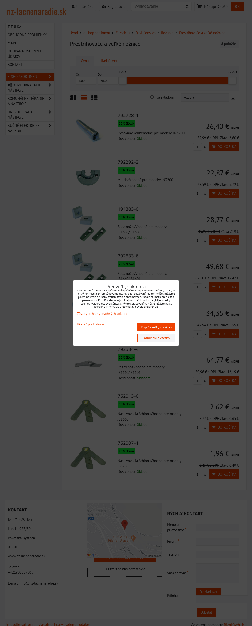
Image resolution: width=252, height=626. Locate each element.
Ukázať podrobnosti (92, 324)
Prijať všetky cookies (156, 327)
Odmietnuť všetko (156, 338)
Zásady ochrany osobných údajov (102, 313)
